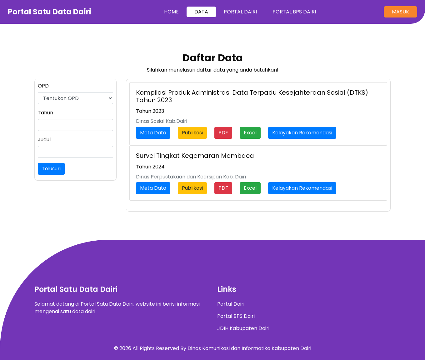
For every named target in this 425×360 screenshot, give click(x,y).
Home (175, 11)
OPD (43, 85)
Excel (250, 132)
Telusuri (51, 168)
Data (201, 11)
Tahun (45, 112)
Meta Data (153, 132)
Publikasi (192, 132)
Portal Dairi (240, 11)
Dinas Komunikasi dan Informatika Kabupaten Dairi (249, 348)
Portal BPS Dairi (294, 11)
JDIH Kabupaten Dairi (243, 328)
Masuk (400, 11)
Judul (44, 139)
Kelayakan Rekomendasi (302, 132)
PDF (223, 132)
